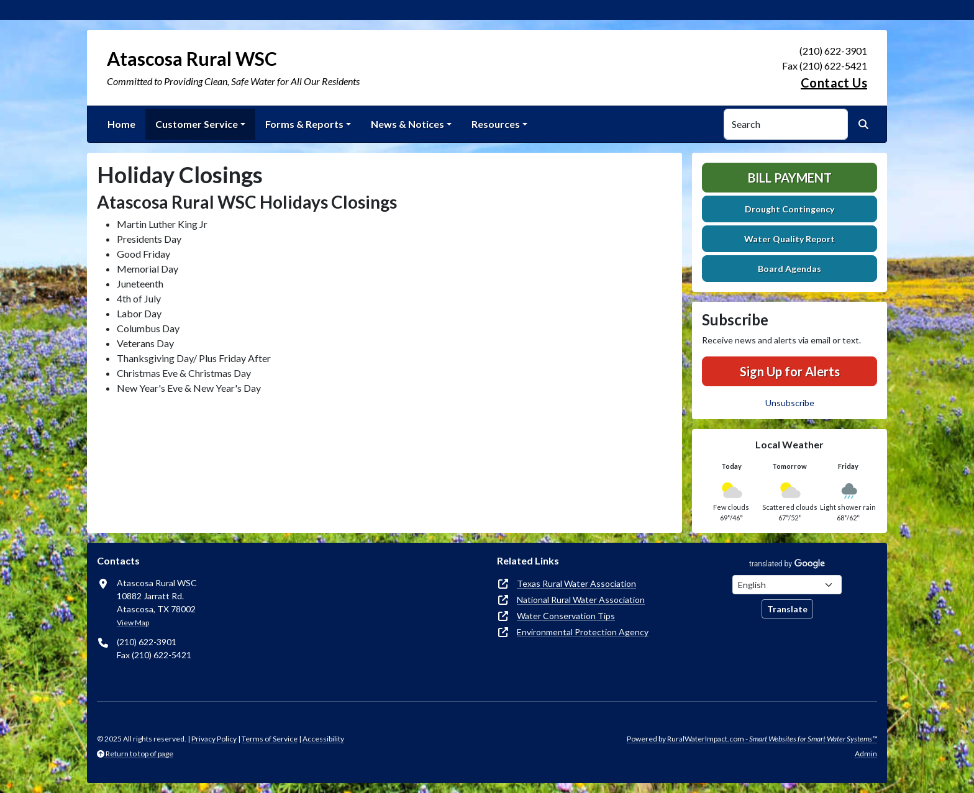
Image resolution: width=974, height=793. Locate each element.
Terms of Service (270, 738)
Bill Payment (790, 177)
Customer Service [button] (196, 124)
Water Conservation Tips (566, 615)
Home (121, 124)
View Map (133, 622)
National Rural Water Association (581, 599)
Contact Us (834, 82)
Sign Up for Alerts (790, 371)
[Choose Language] (787, 584)
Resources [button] (495, 124)
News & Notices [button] (407, 124)
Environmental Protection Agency (583, 632)
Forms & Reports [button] (304, 124)
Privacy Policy (214, 738)
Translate (787, 609)
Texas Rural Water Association (576, 583)
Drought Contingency (789, 209)
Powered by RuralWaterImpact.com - (752, 738)
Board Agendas (789, 268)
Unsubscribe (789, 402)
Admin (866, 753)
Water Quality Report (789, 238)
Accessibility (323, 738)
